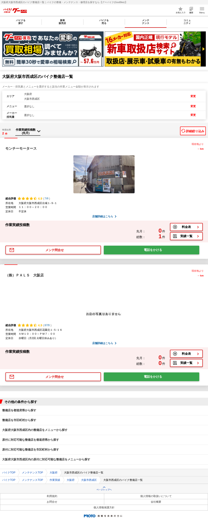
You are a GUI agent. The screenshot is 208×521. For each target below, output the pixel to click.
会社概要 (156, 501)
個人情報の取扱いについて (156, 496)
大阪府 (53, 472)
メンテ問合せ (54, 250)
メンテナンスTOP (32, 472)
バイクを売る (104, 21)
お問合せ (52, 501)
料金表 (186, 227)
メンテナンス (145, 21)
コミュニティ (187, 21)
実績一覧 (186, 236)
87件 (47, 325)
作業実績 (55, 480)
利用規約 (52, 496)
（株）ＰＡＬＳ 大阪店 (24, 275)
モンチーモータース (21, 148)
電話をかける (153, 250)
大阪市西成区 (89, 480)
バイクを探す (21, 21)
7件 (47, 198)
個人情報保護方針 (104, 507)
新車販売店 (62, 21)
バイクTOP (8, 472)
